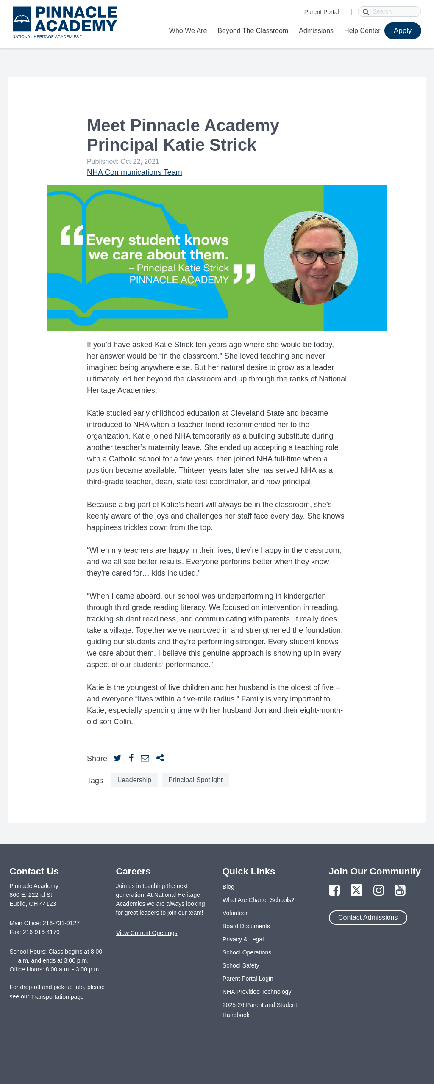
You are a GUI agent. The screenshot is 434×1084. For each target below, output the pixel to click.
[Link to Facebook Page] (334, 891)
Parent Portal (321, 11)
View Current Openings (146, 933)
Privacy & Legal (243, 939)
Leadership (134, 779)
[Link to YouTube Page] (400, 891)
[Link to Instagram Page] (378, 891)
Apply (403, 31)
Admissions (316, 30)
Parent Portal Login (248, 978)
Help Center (362, 30)
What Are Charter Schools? (259, 899)
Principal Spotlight (195, 779)
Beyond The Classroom (252, 30)
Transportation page (57, 996)
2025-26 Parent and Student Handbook (260, 1009)
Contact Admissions (368, 917)
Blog (228, 886)
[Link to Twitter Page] (356, 891)
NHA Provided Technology (257, 991)
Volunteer (235, 913)
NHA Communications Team (134, 172)
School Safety (241, 965)
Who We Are (188, 30)
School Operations (247, 952)
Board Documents (246, 926)
